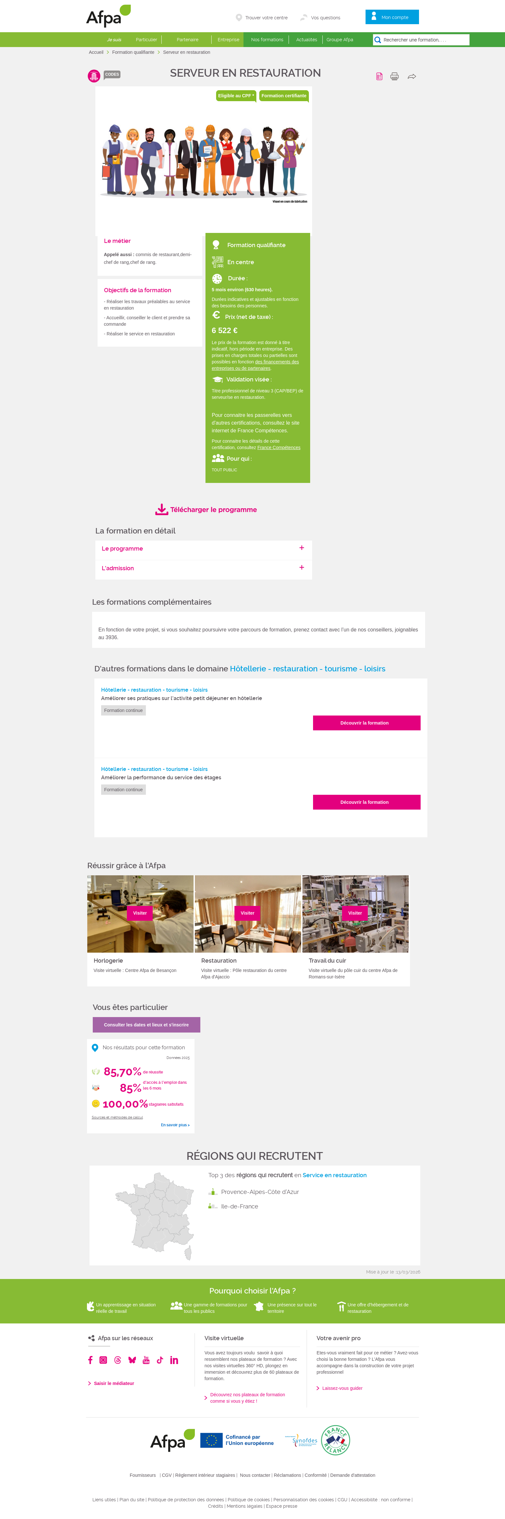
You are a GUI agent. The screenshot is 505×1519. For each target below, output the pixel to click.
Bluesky (132, 1360)
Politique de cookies (249, 1499)
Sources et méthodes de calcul (117, 1117)
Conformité (316, 1475)
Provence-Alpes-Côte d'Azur (260, 1191)
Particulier (146, 39)
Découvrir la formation (364, 723)
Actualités (306, 39)
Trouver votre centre (266, 17)
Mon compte (395, 17)
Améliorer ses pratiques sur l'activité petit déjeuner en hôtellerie (181, 698)
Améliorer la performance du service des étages (161, 777)
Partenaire (187, 39)
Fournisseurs (143, 1475)
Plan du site (131, 1499)
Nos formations (267, 39)
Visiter (140, 913)
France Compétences (278, 447)
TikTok (160, 1360)
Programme (380, 76)
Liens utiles (104, 1499)
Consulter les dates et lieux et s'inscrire (146, 1024)
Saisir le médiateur (114, 1383)
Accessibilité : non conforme (380, 1499)
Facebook (90, 1360)
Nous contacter (255, 1475)
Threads (118, 1360)
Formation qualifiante (134, 52)
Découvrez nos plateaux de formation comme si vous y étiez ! (247, 1398)
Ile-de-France (239, 1206)
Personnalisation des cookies (303, 1499)
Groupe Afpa (340, 39)
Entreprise (228, 39)
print (396, 76)
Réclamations (287, 1475)
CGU (343, 1499)
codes (112, 74)
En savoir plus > (175, 1125)
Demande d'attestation (353, 1475)
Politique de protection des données (186, 1499)
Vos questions (325, 17)
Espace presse (281, 1506)
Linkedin (174, 1360)
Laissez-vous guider (342, 1388)
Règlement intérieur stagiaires (205, 1475)
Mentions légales (244, 1506)
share (413, 76)
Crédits (215, 1506)
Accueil (97, 52)
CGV (167, 1475)
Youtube (146, 1360)
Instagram (103, 1360)
